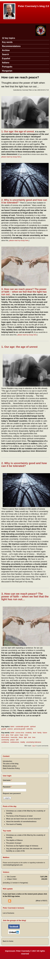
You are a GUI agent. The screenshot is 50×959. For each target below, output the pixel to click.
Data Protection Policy (11, 768)
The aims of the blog (10, 764)
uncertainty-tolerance (33, 742)
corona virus (19, 733)
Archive (6, 50)
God (11, 735)
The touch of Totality (14, 824)
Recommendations (11, 46)
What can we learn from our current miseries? (23, 819)
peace (12, 740)
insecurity (14, 737)
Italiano (5, 62)
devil (34, 733)
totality (22, 742)
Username (7, 780)
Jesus (21, 737)
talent (12, 726)
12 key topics (8, 38)
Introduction (7, 761)
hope (21, 735)
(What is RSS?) (41, 901)
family (39, 733)
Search (5, 54)
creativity (28, 733)
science (10, 729)
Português (7, 67)
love (29, 737)
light (25, 737)
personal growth (19, 729)
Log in (34, 745)
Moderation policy (10, 766)
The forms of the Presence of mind (19, 816)
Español (6, 58)
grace (17, 735)
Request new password (12, 793)
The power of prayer (13, 843)
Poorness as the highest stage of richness (22, 846)
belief (12, 733)
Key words (7, 42)
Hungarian (7, 71)
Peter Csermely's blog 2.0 (33, 6)
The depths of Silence (14, 840)
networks (30, 729)
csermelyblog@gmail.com (13, 865)
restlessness (14, 742)
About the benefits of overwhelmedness (21, 821)
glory (7, 735)
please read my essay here (11, 157)
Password (7, 787)
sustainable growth (22, 726)
